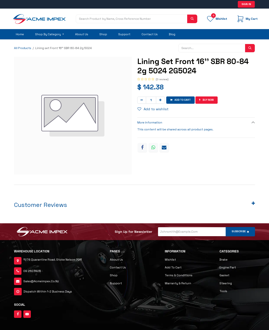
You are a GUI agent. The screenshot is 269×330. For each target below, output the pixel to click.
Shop (114, 275)
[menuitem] (20, 34)
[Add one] (160, 100)
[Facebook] (142, 147)
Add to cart (173, 268)
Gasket (224, 275)
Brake (223, 260)
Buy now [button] (208, 100)
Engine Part (227, 268)
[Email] (164, 147)
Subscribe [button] (240, 231)
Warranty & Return (178, 283)
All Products (22, 48)
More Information (149, 122)
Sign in (246, 4)
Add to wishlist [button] (152, 109)
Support (116, 283)
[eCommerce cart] (247, 18)
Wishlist (170, 260)
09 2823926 (32, 271)
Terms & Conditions (178, 275)
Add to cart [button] (181, 100)
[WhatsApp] (153, 147)
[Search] (192, 19)
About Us (116, 260)
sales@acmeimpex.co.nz (41, 281)
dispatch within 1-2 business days (43, 291)
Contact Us (118, 268)
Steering (225, 283)
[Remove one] (141, 100)
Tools (223, 291)
